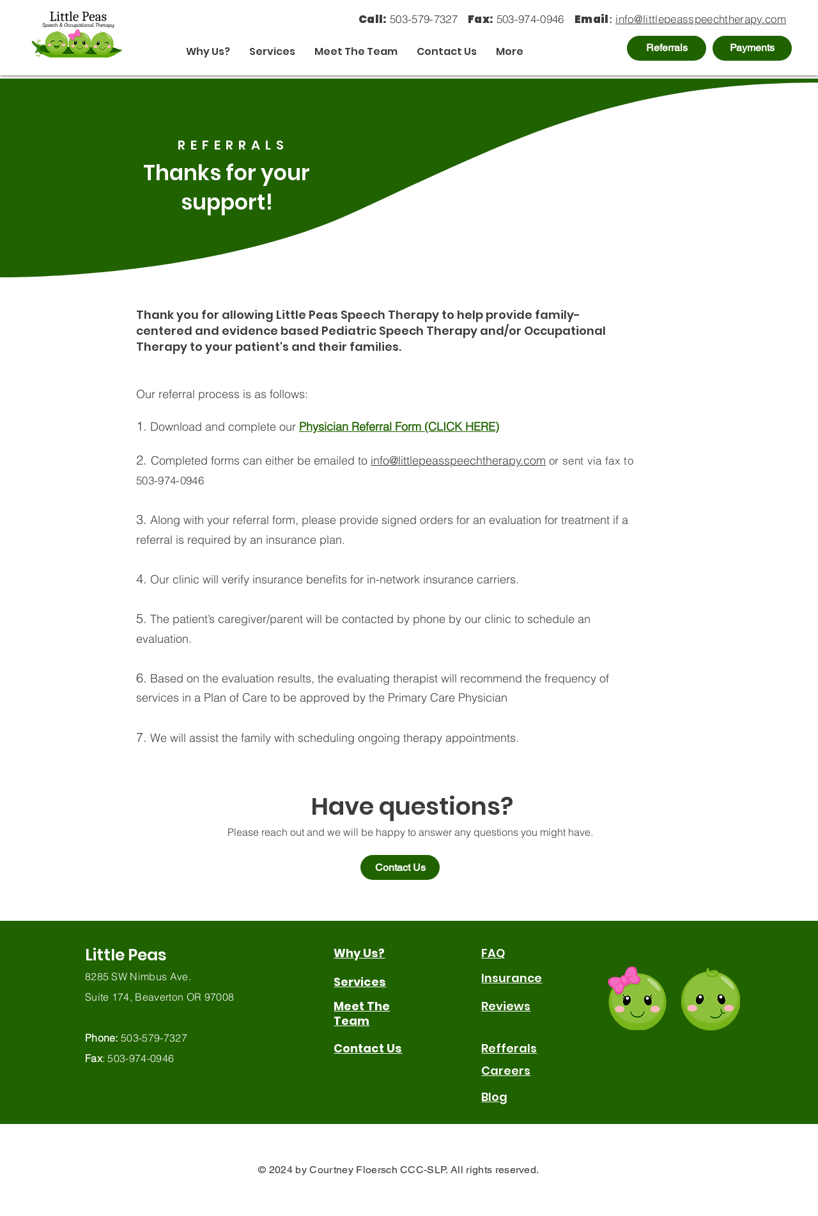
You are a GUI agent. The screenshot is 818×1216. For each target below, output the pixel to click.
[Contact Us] (400, 867)
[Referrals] (666, 48)
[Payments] (752, 48)
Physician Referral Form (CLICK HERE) (399, 426)
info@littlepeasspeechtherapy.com (700, 19)
